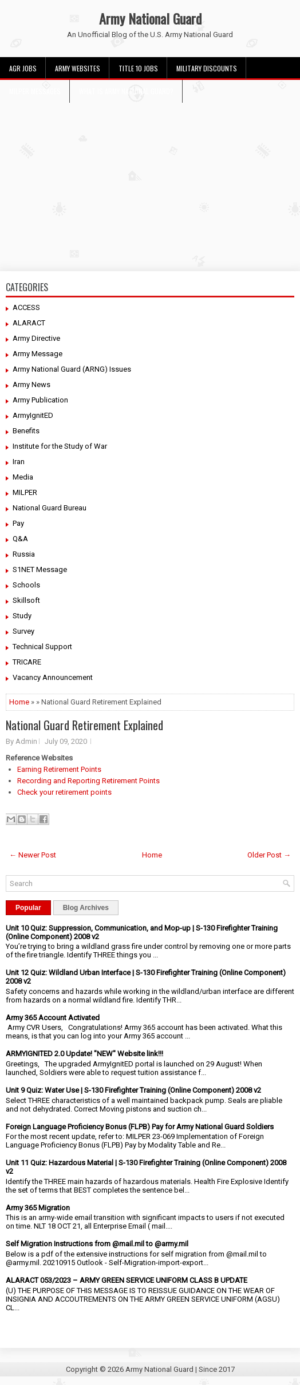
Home (19, 702)
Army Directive (36, 338)
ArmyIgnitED (33, 415)
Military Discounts (206, 68)
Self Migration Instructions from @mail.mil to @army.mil (97, 1243)
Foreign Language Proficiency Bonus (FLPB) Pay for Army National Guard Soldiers (140, 1126)
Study (22, 615)
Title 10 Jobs (138, 68)
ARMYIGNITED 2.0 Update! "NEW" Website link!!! (84, 1053)
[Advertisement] (150, 183)
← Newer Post (32, 855)
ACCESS (26, 307)
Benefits (26, 430)
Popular (28, 908)
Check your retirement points (64, 792)
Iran (19, 461)
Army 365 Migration (38, 1207)
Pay (18, 523)
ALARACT (29, 323)
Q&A (20, 538)
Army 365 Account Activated (53, 1017)
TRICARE (27, 662)
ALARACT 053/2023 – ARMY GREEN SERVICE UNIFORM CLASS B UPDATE (126, 1280)
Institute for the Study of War (60, 446)
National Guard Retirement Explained (84, 725)
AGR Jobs (23, 68)
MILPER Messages (35, 91)
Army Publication (40, 400)
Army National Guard (150, 18)
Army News (31, 384)
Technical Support (42, 646)
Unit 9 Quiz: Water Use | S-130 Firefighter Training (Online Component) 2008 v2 (133, 1090)
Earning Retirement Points (59, 769)
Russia (24, 554)
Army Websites (77, 68)
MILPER (25, 492)
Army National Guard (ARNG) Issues (72, 369)
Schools (26, 585)
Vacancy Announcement (53, 677)
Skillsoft (26, 600)
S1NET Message (40, 569)
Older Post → (269, 855)
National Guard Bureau (49, 508)
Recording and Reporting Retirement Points (88, 780)
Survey (23, 631)
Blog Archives (86, 908)
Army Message (37, 353)
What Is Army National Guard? (126, 91)
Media (23, 477)
